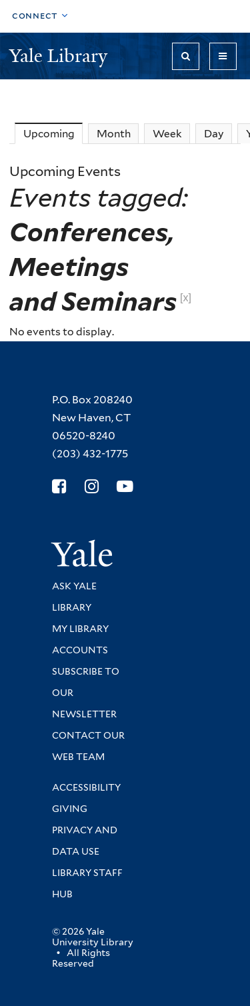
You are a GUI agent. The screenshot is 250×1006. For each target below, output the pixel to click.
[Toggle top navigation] (40, 16)
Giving (69, 808)
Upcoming (53, 133)
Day (214, 133)
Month (114, 133)
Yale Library (60, 55)
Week (167, 133)
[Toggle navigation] (223, 56)
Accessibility (86, 787)
